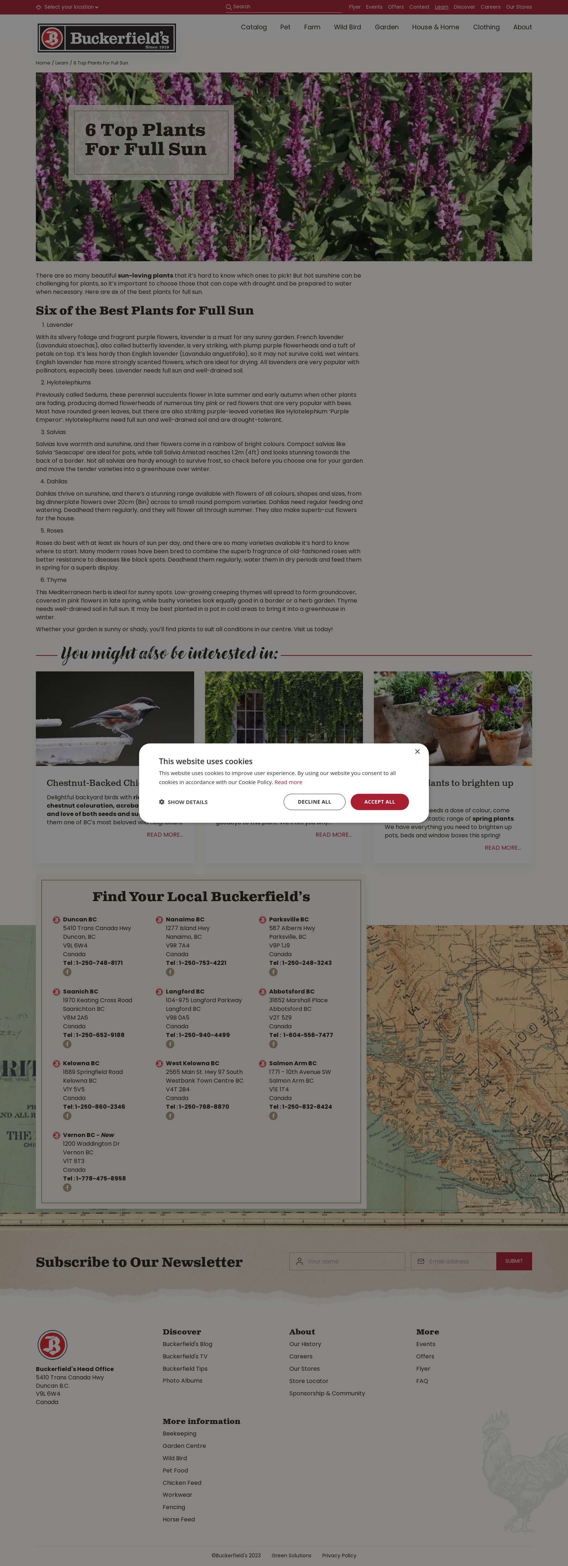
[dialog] (284, 783)
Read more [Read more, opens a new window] (288, 782)
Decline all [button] (314, 801)
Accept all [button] (379, 801)
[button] (183, 802)
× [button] (417, 752)
